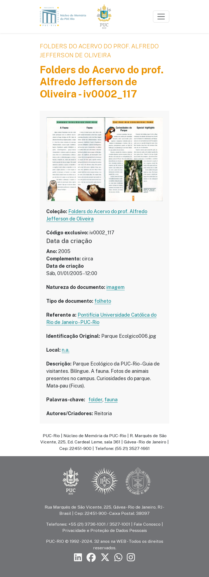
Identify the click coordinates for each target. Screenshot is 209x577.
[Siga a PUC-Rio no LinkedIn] (78, 557)
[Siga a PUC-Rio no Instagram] (131, 557)
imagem (115, 287)
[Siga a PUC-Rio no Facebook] (91, 557)
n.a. (65, 350)
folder (95, 399)
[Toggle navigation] (161, 17)
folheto (102, 301)
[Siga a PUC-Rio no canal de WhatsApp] (118, 557)
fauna (111, 399)
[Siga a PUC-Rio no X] (105, 557)
